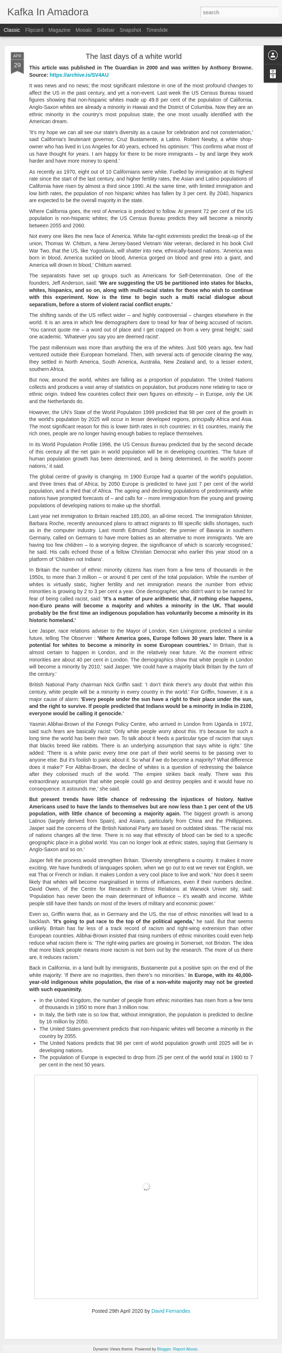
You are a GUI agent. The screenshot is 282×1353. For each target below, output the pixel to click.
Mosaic (84, 30)
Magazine (60, 30)
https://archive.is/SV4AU (79, 75)
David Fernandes (170, 1311)
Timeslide (157, 30)
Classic (12, 30)
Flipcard (34, 30)
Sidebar (106, 30)
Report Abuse (185, 1349)
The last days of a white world (134, 56)
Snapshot (130, 30)
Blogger (164, 1349)
